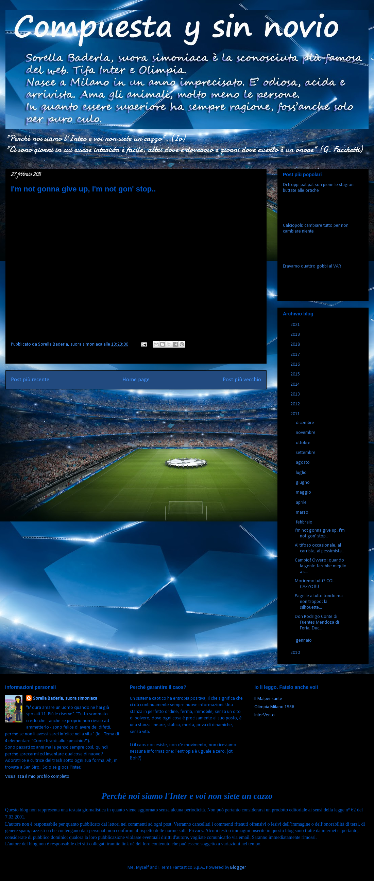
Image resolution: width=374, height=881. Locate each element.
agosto (303, 462)
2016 (295, 364)
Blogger (238, 867)
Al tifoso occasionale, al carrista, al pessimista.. (319, 548)
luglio (302, 472)
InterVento (264, 715)
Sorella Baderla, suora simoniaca (65, 698)
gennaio (304, 640)
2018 (295, 344)
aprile (302, 502)
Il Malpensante (268, 698)
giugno (303, 482)
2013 (295, 394)
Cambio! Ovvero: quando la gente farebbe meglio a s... (320, 566)
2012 (295, 404)
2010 (295, 652)
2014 (295, 384)
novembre (306, 432)
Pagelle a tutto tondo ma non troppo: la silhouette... (319, 601)
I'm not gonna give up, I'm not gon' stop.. (320, 533)
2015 (295, 374)
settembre (306, 452)
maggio (304, 492)
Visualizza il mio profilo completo (37, 776)
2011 (295, 414)
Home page (136, 380)
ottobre (303, 442)
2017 (295, 354)
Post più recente (30, 380)
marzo (302, 512)
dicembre (305, 422)
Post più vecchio (242, 380)
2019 (295, 334)
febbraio (304, 522)
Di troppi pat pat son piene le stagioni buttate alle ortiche (319, 187)
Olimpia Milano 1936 (274, 707)
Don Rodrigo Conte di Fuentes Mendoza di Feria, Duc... (317, 622)
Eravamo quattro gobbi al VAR (312, 266)
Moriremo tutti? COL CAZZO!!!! (315, 584)
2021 (295, 324)
